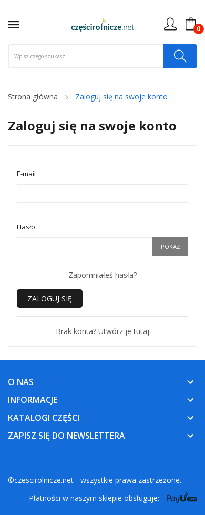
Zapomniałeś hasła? (102, 275)
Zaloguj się (49, 299)
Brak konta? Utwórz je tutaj (102, 331)
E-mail (26, 173)
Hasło (26, 226)
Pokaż (170, 246)
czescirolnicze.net (44, 480)
